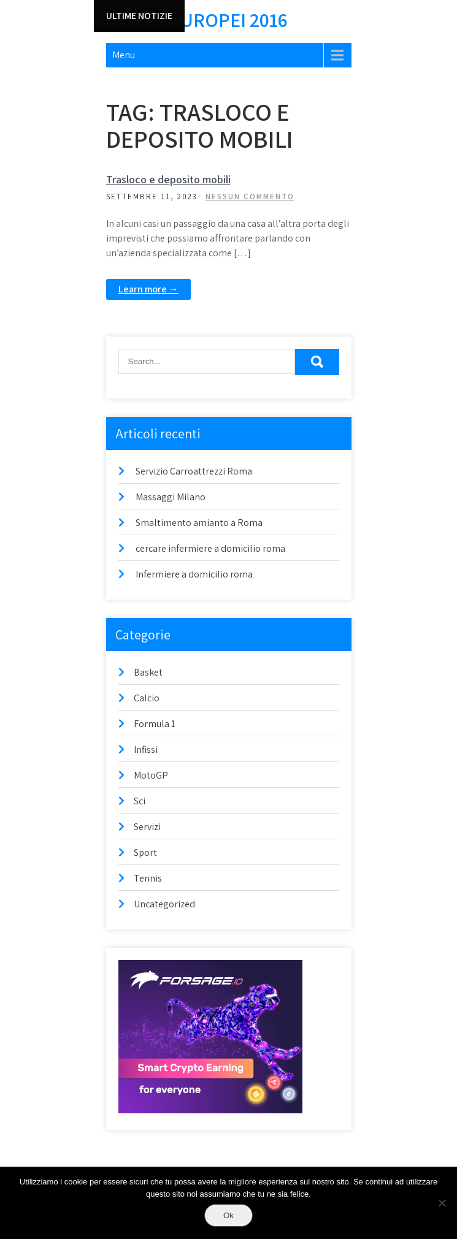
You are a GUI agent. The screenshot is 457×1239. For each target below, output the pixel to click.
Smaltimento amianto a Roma (199, 522)
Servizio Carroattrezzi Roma (194, 471)
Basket (148, 672)
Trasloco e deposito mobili (168, 179)
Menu (123, 54)
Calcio (146, 698)
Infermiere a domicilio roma (194, 574)
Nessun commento (249, 196)
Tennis (148, 878)
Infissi (146, 749)
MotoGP (151, 775)
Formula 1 (154, 723)
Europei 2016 (229, 19)
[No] (442, 1203)
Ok (228, 1215)
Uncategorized (164, 904)
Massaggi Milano (170, 496)
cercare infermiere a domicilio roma (210, 548)
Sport (145, 852)
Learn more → (148, 289)
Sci (139, 801)
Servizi (147, 826)
